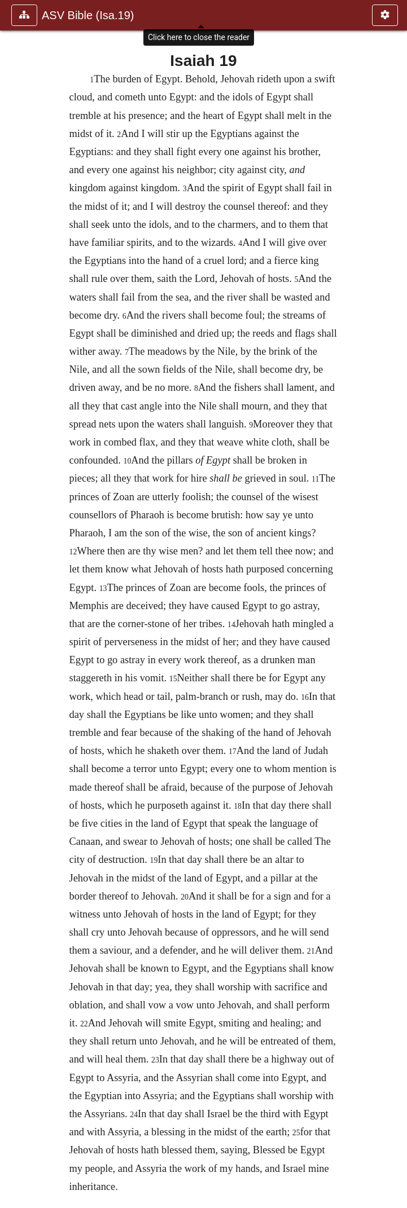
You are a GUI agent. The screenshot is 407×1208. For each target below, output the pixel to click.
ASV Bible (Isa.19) (88, 15)
